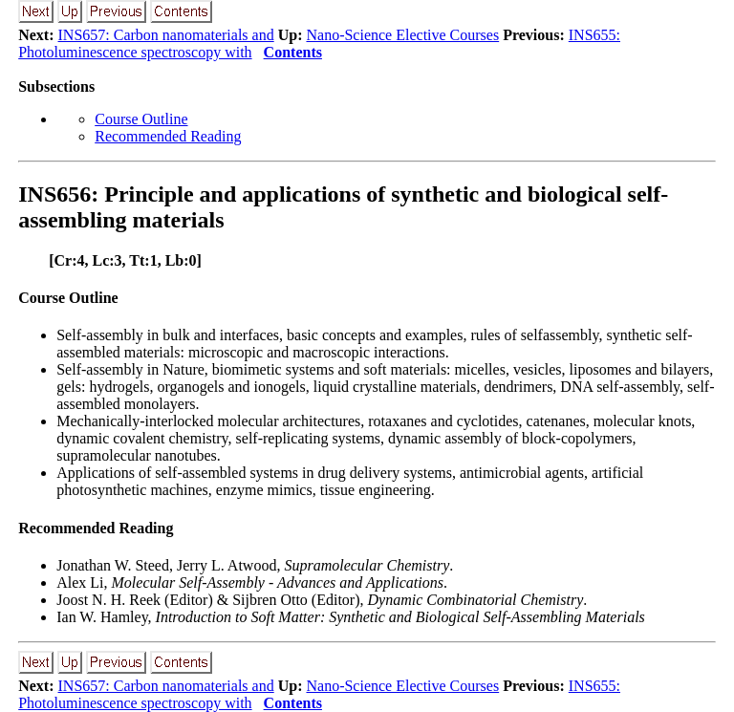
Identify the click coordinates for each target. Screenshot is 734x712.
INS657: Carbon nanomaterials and (166, 35)
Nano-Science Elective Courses (402, 35)
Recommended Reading (168, 136)
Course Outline (141, 119)
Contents (293, 52)
